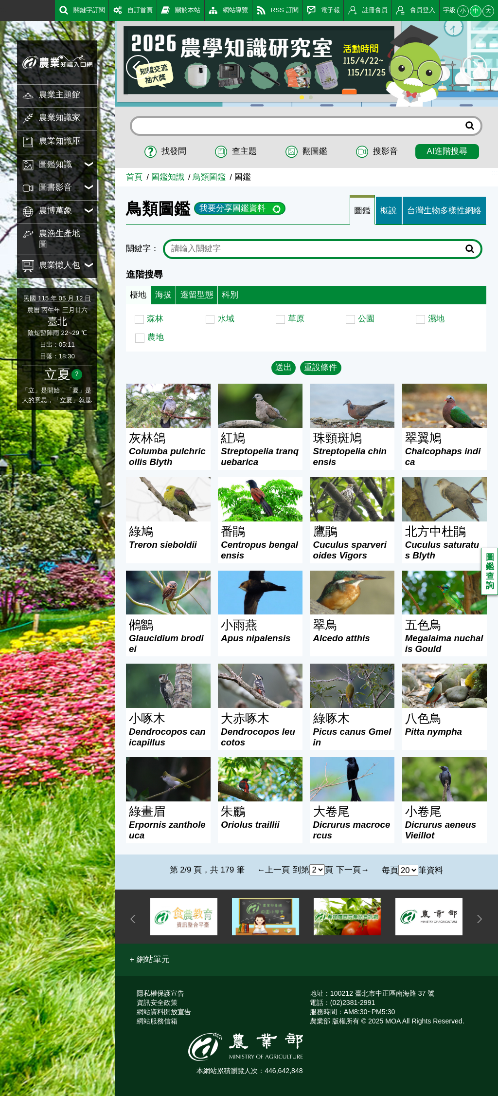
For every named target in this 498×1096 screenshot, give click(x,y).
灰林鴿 (168, 449)
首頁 (134, 177)
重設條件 (320, 367)
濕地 (436, 318)
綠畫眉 (168, 822)
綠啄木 (352, 729)
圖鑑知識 (167, 177)
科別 (230, 294)
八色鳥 (444, 724)
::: (3, 9)
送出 (283, 367)
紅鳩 (260, 449)
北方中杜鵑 (444, 542)
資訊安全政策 (157, 1002)
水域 (226, 318)
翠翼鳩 (444, 449)
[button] (149, 959)
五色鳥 (444, 636)
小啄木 (168, 729)
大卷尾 (352, 822)
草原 (296, 318)
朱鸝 (260, 817)
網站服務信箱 (157, 1021)
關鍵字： (142, 248)
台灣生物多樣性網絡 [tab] (444, 210)
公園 (366, 318)
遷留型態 (196, 294)
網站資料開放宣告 (164, 1012)
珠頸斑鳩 (352, 449)
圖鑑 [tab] (362, 210)
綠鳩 (168, 537)
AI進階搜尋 (447, 151)
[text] (316, 248)
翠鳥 (352, 631)
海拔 (163, 294)
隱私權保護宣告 (160, 993)
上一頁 (277, 869)
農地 (155, 337)
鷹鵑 (352, 542)
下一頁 (348, 869)
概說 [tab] (388, 210)
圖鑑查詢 (490, 572)
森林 (155, 318)
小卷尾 (444, 822)
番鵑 (260, 542)
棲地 (138, 294)
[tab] (362, 210)
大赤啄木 (260, 729)
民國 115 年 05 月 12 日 (57, 298)
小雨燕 (260, 631)
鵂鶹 (168, 636)
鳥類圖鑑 (209, 177)
